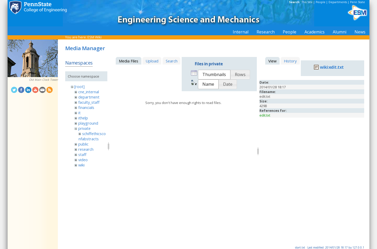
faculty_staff (88, 102)
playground (88, 123)
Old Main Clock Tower (43, 80)
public (83, 144)
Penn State (357, 2)
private (84, 128)
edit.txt (264, 115)
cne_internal (88, 91)
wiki (81, 164)
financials (86, 107)
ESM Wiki (94, 37)
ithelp (83, 117)
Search (172, 60)
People (320, 2)
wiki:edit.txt (332, 67)
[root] (79, 86)
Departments (338, 2)
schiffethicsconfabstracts (92, 136)
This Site (307, 2)
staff (82, 154)
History (290, 60)
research (85, 149)
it (79, 112)
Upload (152, 60)
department (88, 97)
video (83, 159)
